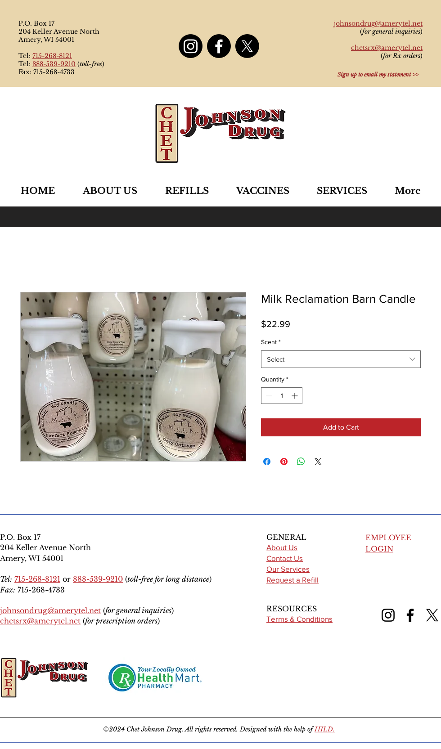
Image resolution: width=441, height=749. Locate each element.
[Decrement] (268, 396)
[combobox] (341, 359)
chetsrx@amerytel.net (40, 620)
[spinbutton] (282, 396)
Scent (271, 341)
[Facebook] (219, 46)
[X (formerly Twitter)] (432, 615)
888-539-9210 (54, 64)
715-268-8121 (52, 56)
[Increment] (295, 396)
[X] (247, 46)
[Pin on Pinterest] (284, 461)
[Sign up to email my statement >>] (378, 74)
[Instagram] (190, 46)
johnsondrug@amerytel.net (50, 610)
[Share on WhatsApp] (301, 461)
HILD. (325, 729)
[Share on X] (318, 461)
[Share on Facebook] (266, 461)
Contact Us (284, 558)
